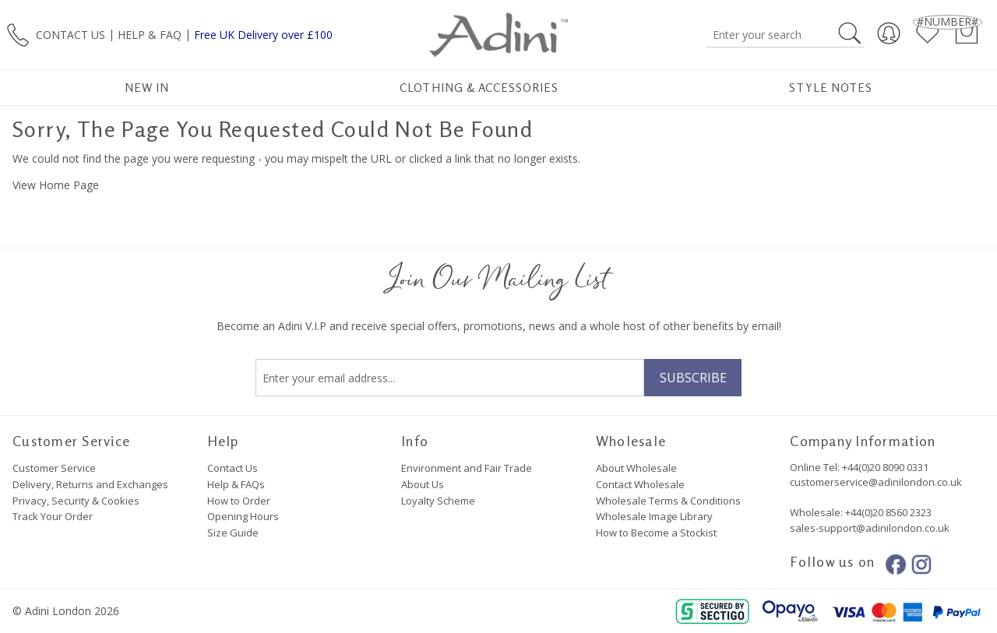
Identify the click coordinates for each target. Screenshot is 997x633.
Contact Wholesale (640, 484)
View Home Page (55, 185)
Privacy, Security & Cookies (75, 501)
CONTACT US (70, 33)
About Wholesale (636, 468)
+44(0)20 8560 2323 (887, 512)
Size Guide (233, 533)
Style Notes (830, 87)
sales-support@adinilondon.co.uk (869, 528)
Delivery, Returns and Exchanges (90, 484)
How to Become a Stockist (656, 533)
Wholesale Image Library (654, 516)
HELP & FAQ (149, 33)
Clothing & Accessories (479, 87)
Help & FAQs (236, 484)
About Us (422, 484)
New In (147, 87)
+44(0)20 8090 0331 (885, 467)
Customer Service (54, 468)
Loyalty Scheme (438, 501)
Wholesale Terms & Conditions (668, 501)
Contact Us (232, 468)
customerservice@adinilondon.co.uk (876, 482)
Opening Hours (243, 516)
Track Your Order (52, 516)
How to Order (238, 501)
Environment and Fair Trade (466, 468)
